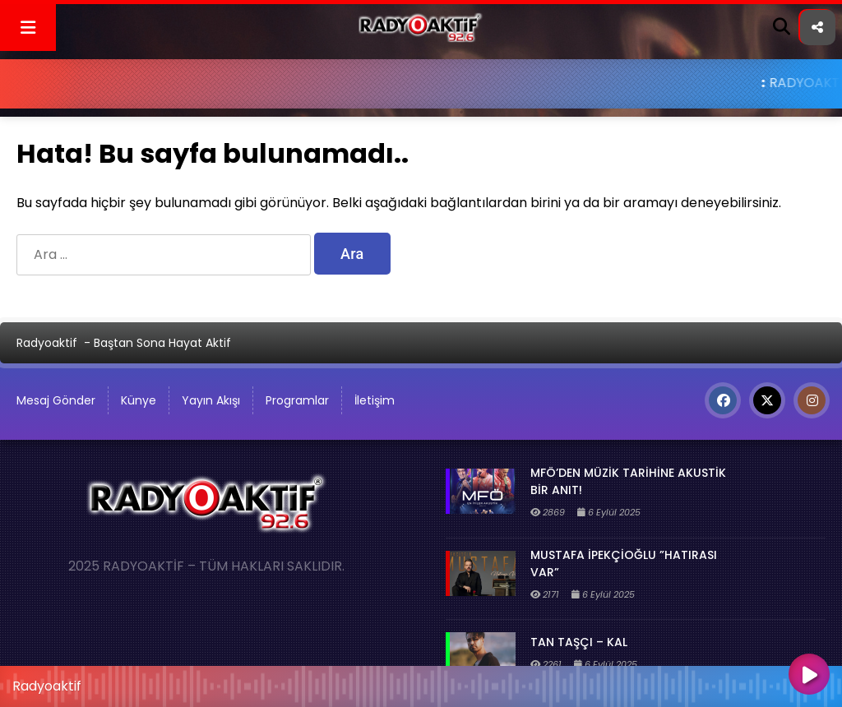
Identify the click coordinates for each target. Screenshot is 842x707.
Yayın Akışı (211, 400)
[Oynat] (809, 676)
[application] (421, 682)
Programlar (297, 400)
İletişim (374, 400)
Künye (138, 400)
